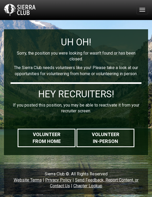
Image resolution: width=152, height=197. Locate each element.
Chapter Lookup (87, 185)
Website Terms (28, 179)
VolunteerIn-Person (105, 138)
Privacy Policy (58, 179)
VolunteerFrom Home (47, 138)
